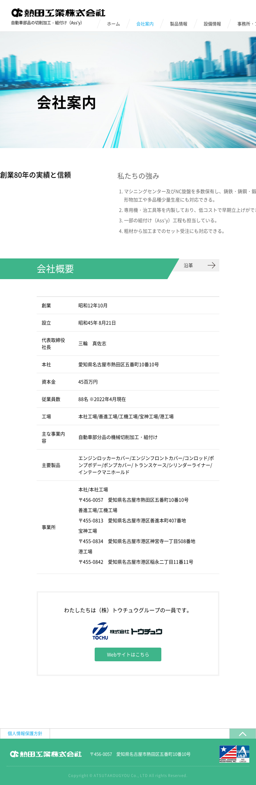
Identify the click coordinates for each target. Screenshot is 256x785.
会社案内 (145, 23)
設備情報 (212, 23)
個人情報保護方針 (25, 733)
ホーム (113, 23)
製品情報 (178, 23)
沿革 (188, 265)
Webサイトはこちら (128, 654)
